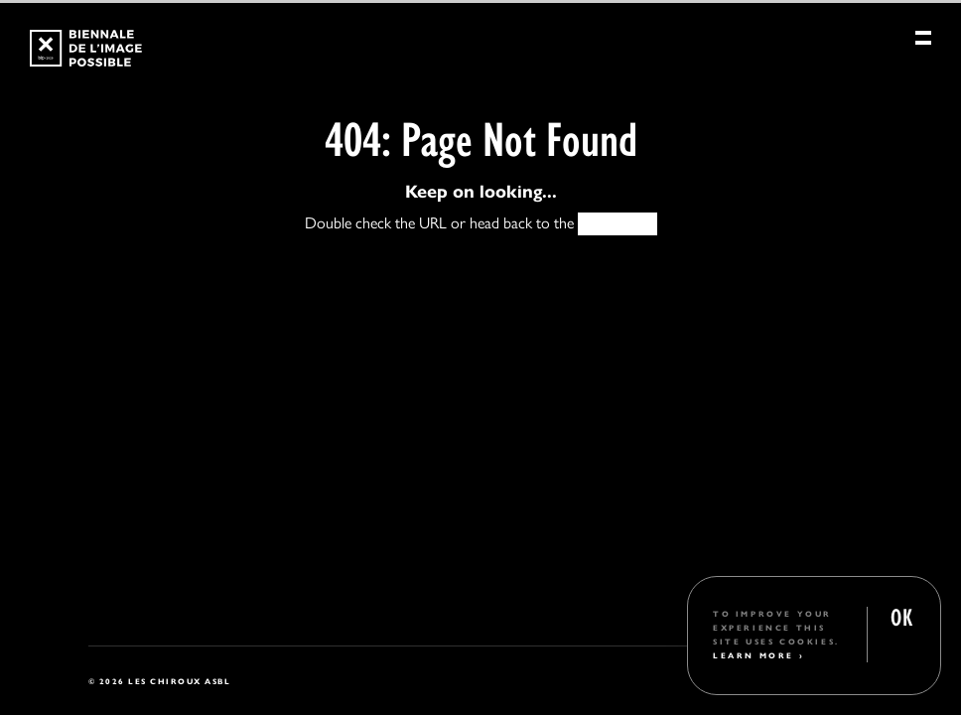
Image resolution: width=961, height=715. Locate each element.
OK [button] (901, 615)
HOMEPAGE (617, 223)
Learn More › (758, 654)
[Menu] (923, 43)
